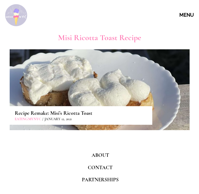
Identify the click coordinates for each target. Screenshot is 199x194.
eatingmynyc (28, 119)
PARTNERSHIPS (100, 179)
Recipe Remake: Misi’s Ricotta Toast (53, 113)
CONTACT (100, 167)
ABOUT (100, 155)
